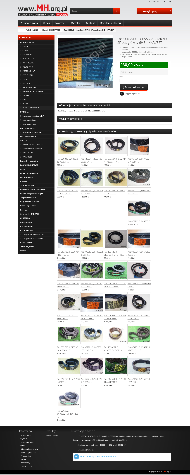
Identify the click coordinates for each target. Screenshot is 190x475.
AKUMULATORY (27, 222)
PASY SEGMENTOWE (29, 165)
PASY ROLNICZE (32, 30)
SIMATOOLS (27, 157)
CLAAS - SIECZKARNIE (51, 30)
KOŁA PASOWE (26, 230)
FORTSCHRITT (28, 55)
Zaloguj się (167, 1)
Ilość (122, 76)
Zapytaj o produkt (132, 94)
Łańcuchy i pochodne (29, 161)
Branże (23, 460)
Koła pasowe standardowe (32, 239)
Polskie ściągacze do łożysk (31, 194)
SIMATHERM (27, 153)
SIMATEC (24, 141)
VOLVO (25, 79)
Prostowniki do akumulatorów (32, 189)
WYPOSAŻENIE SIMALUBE (33, 145)
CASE (24, 100)
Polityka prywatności (28, 453)
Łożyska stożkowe (29, 120)
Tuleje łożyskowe (27, 247)
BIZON (25, 46)
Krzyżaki (23, 181)
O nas (46, 23)
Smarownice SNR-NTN (29, 214)
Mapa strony (25, 463)
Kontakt (90, 23)
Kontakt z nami (154, 1)
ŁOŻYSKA (24, 112)
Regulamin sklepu (110, 23)
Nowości (60, 23)
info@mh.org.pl (89, 450)
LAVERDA (26, 83)
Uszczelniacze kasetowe (31, 132)
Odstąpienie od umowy (29, 450)
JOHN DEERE (28, 63)
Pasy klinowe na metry (29, 202)
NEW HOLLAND (28, 59)
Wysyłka (75, 23)
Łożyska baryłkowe (29, 124)
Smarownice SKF (27, 185)
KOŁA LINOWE (26, 243)
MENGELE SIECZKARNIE (32, 91)
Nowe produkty (52, 436)
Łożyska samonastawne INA (33, 116)
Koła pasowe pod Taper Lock (33, 234)
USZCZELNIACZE (27, 128)
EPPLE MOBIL (28, 75)
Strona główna (29, 23)
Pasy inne (24, 210)
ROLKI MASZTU (26, 226)
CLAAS (25, 51)
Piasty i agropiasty (27, 206)
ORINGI (23, 251)
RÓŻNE (25, 104)
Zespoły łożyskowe (28, 198)
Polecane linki (25, 456)
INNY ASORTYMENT (28, 136)
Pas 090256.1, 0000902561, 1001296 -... (67, 414)
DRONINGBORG (29, 87)
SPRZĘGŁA (25, 218)
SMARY (23, 169)
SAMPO (25, 96)
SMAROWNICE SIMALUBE (33, 149)
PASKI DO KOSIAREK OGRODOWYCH (29, 175)
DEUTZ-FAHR (27, 67)
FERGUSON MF (28, 71)
